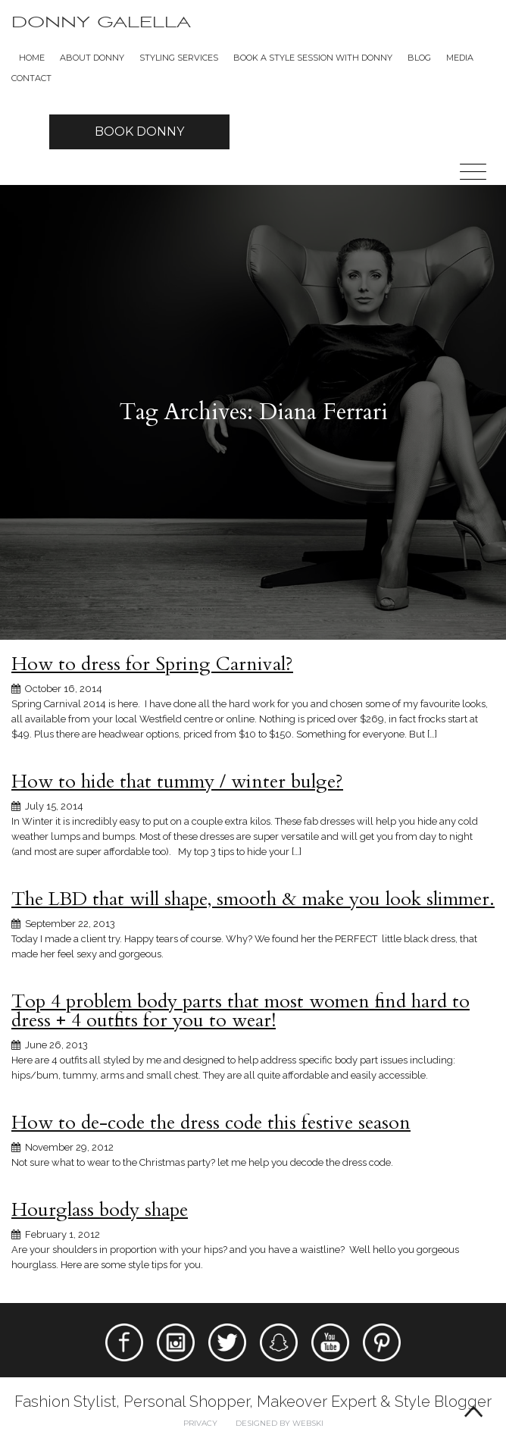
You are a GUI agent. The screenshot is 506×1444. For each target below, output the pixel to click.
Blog (419, 57)
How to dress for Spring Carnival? (152, 664)
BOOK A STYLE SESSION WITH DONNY (312, 57)
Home (32, 57)
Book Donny (139, 131)
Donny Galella (101, 22)
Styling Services (178, 57)
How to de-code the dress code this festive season (211, 1122)
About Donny (92, 57)
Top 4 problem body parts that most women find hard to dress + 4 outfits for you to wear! (240, 1010)
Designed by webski (279, 1423)
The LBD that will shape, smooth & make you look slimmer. (253, 899)
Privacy (200, 1423)
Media (459, 57)
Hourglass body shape (99, 1210)
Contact (31, 78)
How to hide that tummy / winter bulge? (177, 781)
